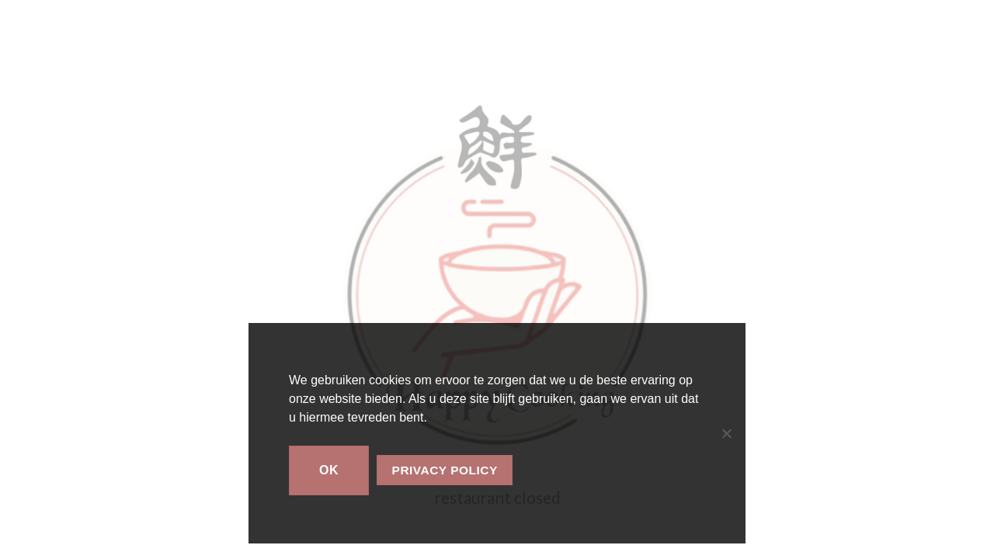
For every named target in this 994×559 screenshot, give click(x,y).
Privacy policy (445, 470)
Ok (329, 470)
